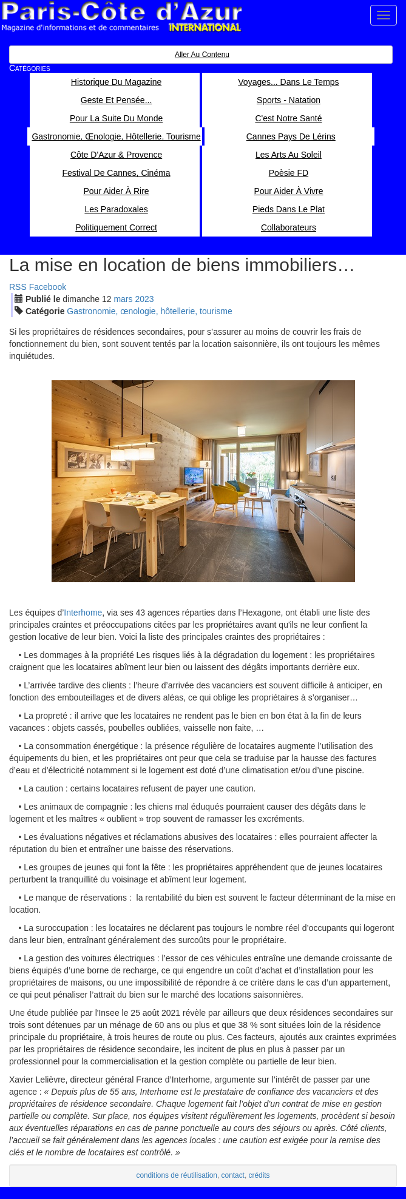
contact (233, 1175)
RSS (18, 287)
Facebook (47, 287)
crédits (259, 1175)
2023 (144, 299)
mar (122, 299)
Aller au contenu (202, 54)
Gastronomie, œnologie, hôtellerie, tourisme (149, 311)
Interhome (83, 612)
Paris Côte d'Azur (121, 16)
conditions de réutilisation (176, 1175)
